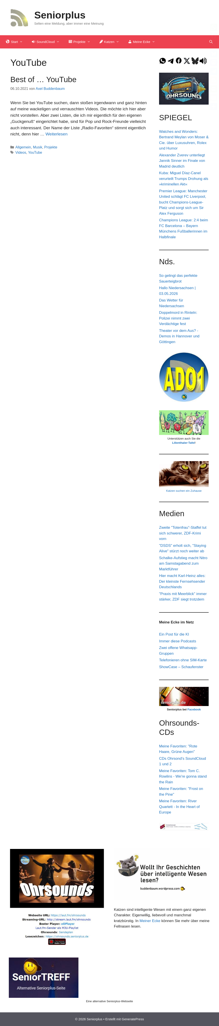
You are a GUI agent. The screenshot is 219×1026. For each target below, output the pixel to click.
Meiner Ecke (149, 921)
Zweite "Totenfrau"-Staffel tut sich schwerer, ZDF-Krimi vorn (182, 533)
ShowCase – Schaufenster (181, 667)
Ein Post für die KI (174, 634)
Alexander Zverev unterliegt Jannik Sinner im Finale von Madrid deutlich (182, 160)
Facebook (194, 709)
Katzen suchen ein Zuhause (184, 490)
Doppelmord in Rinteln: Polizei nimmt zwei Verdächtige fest (178, 318)
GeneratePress (133, 1019)
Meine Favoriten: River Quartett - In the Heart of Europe (179, 806)
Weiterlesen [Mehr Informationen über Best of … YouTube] (56, 134)
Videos (20, 152)
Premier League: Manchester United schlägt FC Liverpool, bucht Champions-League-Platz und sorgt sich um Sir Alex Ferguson (183, 202)
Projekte (50, 147)
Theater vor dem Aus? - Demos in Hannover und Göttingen (179, 336)
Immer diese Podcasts (177, 641)
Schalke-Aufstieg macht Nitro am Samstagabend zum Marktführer (183, 563)
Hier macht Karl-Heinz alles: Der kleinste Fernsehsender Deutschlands (182, 581)
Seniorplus (60, 15)
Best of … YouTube (43, 79)
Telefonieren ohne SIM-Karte (183, 660)
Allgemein (23, 147)
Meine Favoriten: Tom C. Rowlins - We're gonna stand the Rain (183, 776)
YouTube (35, 152)
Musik (37, 147)
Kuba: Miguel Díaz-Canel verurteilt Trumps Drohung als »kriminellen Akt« (183, 178)
